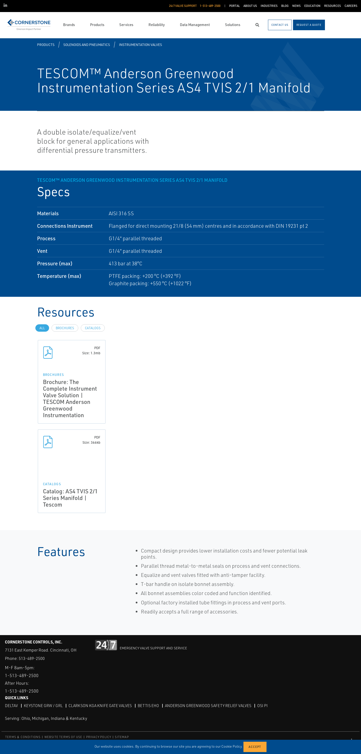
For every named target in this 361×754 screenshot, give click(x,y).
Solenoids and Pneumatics (86, 45)
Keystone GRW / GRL (43, 705)
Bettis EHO (148, 705)
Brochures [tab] (65, 328)
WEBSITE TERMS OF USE (63, 737)
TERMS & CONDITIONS (23, 737)
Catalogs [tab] (93, 328)
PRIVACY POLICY (98, 737)
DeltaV (11, 705)
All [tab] (42, 328)
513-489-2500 (32, 658)
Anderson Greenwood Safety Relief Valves (208, 705)
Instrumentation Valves (140, 45)
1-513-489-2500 (22, 675)
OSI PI (262, 705)
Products (45, 45)
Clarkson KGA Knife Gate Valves (100, 705)
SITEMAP (122, 737)
